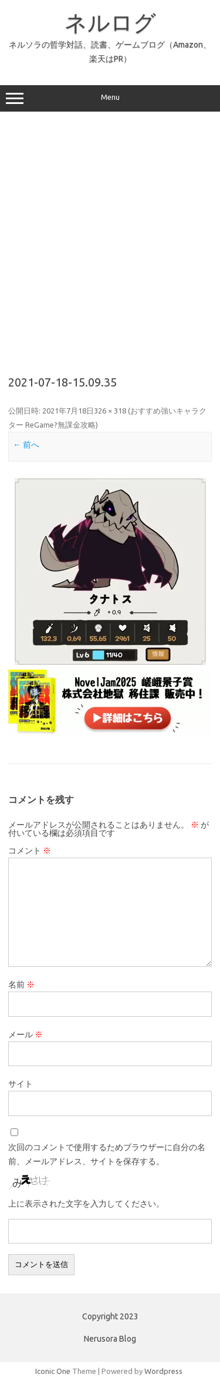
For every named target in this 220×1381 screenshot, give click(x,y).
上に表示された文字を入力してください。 (86, 1203)
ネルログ (110, 22)
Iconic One (52, 1371)
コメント (29, 850)
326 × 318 (110, 410)
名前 (21, 984)
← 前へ (26, 444)
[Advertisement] (110, 239)
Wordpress (163, 1371)
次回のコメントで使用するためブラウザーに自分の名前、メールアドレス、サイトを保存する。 (106, 1154)
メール (25, 1034)
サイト (20, 1083)
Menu (110, 99)
